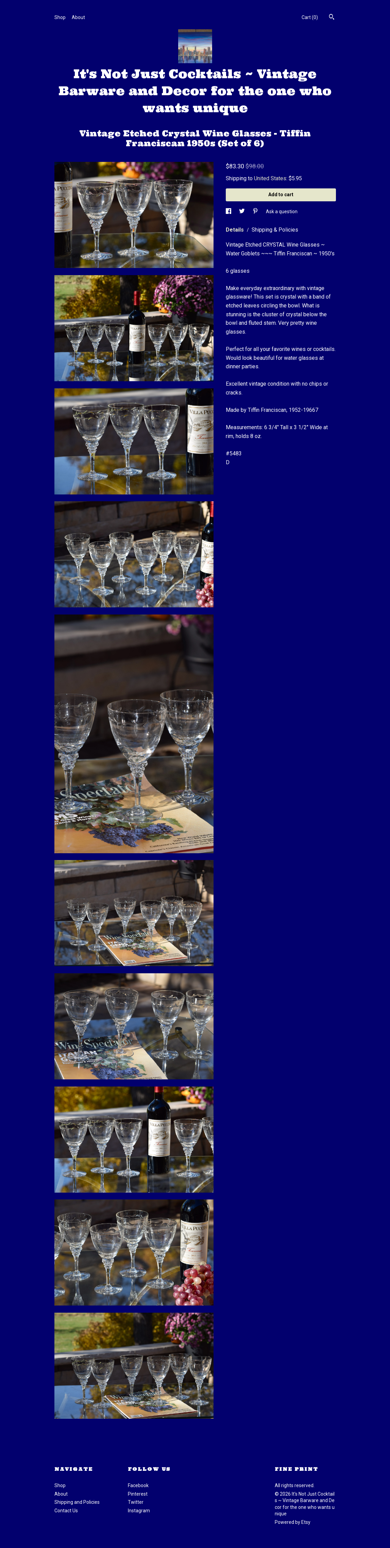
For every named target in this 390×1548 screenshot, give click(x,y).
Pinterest (138, 1494)
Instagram (139, 1510)
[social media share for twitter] (242, 211)
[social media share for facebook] (229, 211)
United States (270, 178)
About (78, 17)
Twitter (135, 1502)
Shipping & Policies (275, 229)
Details (235, 229)
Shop (60, 17)
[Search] (331, 17)
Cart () (310, 17)
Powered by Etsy (292, 1522)
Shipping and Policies (77, 1502)
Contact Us (66, 1510)
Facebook (138, 1485)
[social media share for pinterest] (256, 211)
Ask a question (282, 211)
